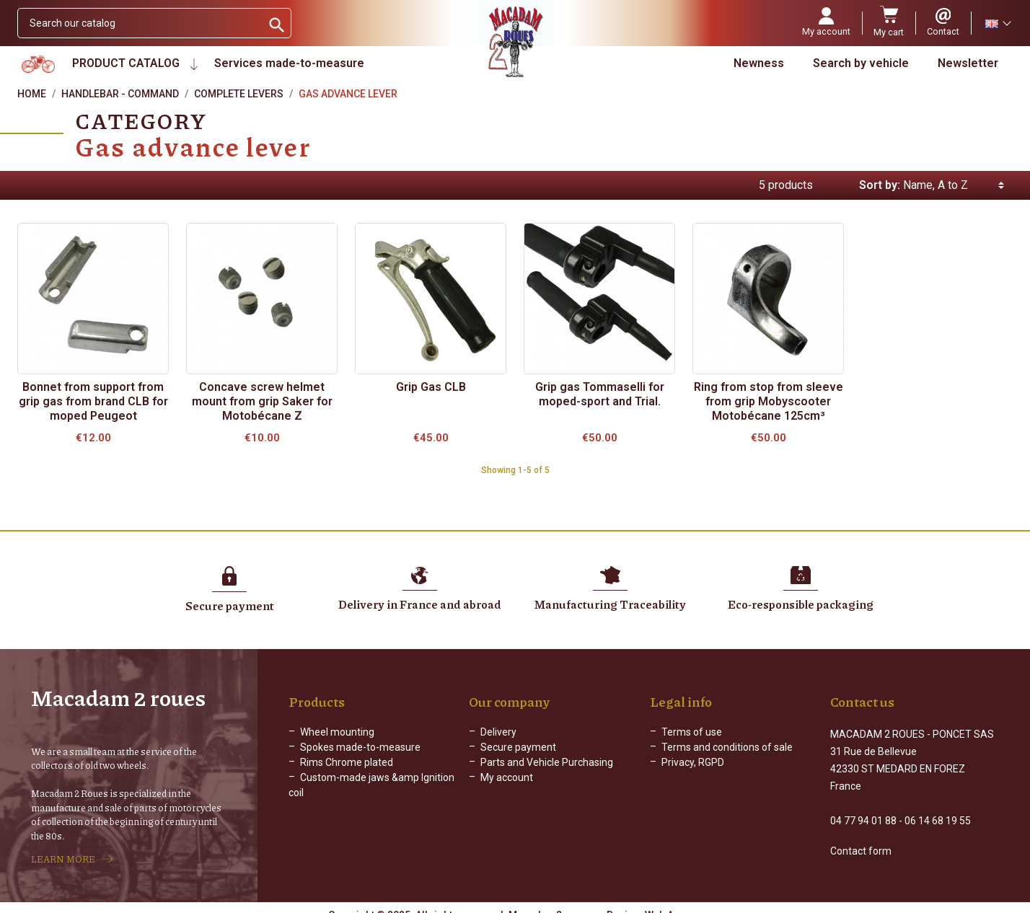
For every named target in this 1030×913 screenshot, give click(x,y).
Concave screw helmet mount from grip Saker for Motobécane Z (262, 401)
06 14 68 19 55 (937, 807)
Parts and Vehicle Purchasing (546, 762)
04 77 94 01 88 (863, 807)
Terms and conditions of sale (727, 747)
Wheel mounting (337, 732)
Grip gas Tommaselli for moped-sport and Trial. (599, 394)
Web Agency (674, 902)
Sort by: (879, 185)
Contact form (861, 838)
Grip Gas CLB (431, 387)
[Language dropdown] (997, 23)
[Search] (139, 23)
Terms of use (691, 732)
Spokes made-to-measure (360, 747)
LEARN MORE (63, 852)
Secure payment (518, 747)
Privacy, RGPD (692, 762)
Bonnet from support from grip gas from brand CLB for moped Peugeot (93, 401)
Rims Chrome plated (346, 762)
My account (506, 777)
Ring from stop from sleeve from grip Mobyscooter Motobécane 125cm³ (768, 401)
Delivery (498, 732)
